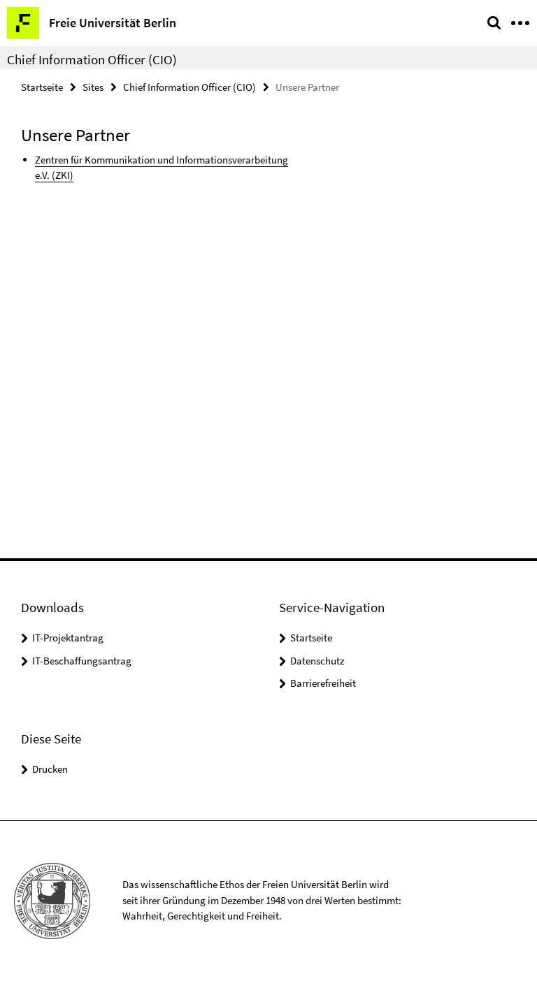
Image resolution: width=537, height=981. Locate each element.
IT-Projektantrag (67, 637)
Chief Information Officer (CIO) (92, 59)
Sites (93, 87)
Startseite (42, 87)
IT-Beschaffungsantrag (81, 660)
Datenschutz (317, 660)
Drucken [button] (50, 769)
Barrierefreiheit (323, 683)
